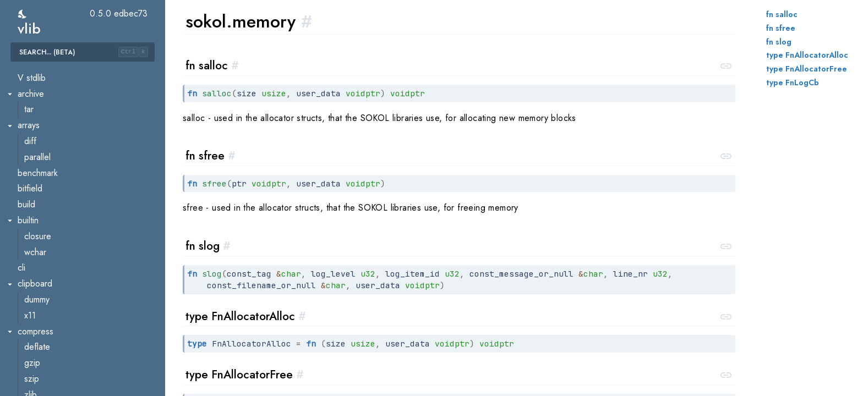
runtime (31, 118)
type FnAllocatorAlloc (807, 55)
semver (31, 134)
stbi (24, 261)
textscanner (45, 324)
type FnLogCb (792, 82)
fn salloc (782, 14)
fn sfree (780, 28)
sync (26, 340)
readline (32, 86)
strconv (31, 277)
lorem (34, 308)
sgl (29, 245)
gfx (30, 181)
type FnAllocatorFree (806, 68)
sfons (34, 229)
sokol (27, 150)
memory (38, 197)
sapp (33, 213)
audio (34, 166)
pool (32, 356)
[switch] (23, 14)
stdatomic (41, 371)
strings (29, 292)
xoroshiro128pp (53, 70)
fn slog (778, 41)
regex (28, 102)
